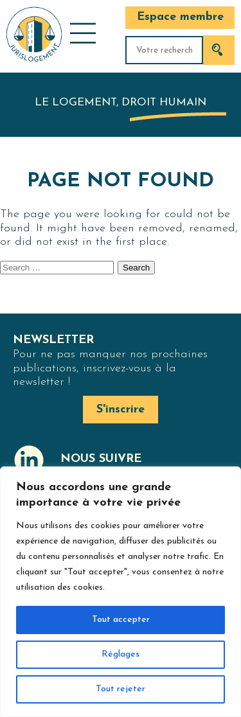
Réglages (120, 654)
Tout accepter (121, 619)
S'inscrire (120, 409)
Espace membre (180, 17)
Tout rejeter (120, 689)
